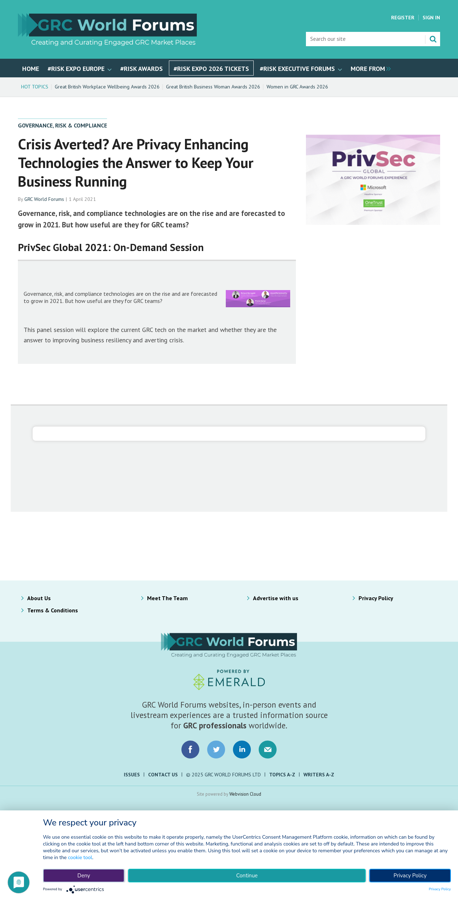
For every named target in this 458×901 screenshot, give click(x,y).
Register (402, 17)
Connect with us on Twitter (216, 749)
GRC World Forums (44, 199)
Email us (267, 749)
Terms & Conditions (52, 610)
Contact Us (163, 774)
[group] (368, 68)
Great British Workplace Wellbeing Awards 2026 (107, 86)
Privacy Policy (376, 598)
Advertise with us (275, 598)
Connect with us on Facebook (190, 749)
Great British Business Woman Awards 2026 (213, 86)
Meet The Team (167, 598)
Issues (132, 774)
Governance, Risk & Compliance (62, 125)
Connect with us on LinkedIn (242, 749)
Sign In (431, 17)
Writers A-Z (318, 774)
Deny (83, 875)
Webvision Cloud (245, 794)
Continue (247, 875)
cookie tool (80, 857)
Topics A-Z (282, 774)
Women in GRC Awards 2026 (297, 86)
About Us (39, 598)
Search (433, 39)
